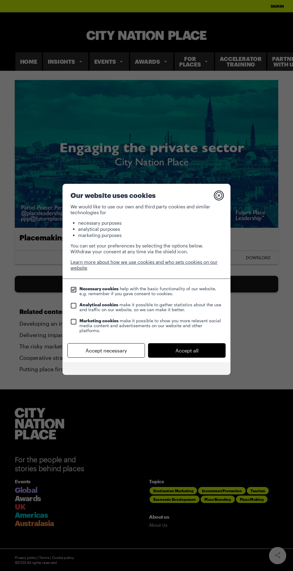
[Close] (219, 195)
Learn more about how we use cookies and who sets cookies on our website (144, 265)
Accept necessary (106, 350)
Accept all (187, 350)
